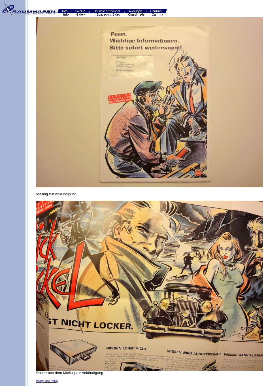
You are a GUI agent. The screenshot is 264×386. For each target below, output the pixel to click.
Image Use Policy (47, 381)
